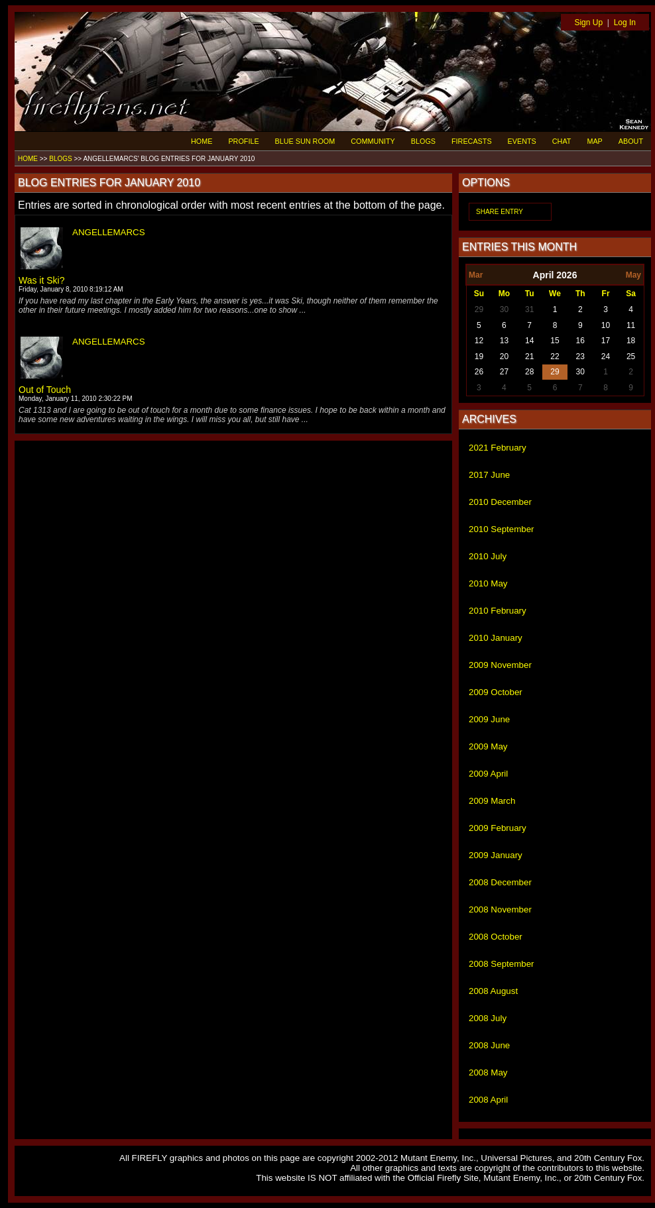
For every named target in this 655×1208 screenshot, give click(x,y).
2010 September (501, 529)
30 (504, 309)
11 (630, 325)
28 (529, 371)
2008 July (487, 1018)
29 (479, 309)
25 (630, 356)
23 (580, 356)
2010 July (487, 556)
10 (605, 325)
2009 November (500, 665)
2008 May (488, 1072)
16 (580, 340)
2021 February (497, 448)
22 (554, 356)
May (633, 275)
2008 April (488, 1100)
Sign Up (588, 22)
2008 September (501, 964)
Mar (476, 275)
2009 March (492, 801)
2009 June (489, 719)
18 (630, 340)
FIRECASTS (471, 141)
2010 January (495, 638)
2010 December (500, 502)
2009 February (497, 828)
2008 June (489, 1045)
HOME (201, 141)
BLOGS (423, 141)
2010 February (497, 611)
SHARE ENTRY (499, 211)
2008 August (493, 991)
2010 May (488, 583)
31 (529, 309)
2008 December (500, 882)
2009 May (488, 746)
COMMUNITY (373, 141)
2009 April (488, 774)
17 (605, 340)
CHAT (561, 141)
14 (529, 340)
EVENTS (522, 141)
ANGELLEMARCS (108, 232)
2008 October (495, 937)
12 (479, 340)
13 (504, 340)
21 (529, 356)
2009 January (495, 855)
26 (479, 371)
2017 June (489, 475)
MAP (594, 141)
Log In (625, 22)
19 (479, 356)
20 (504, 356)
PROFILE (243, 141)
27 (504, 371)
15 (554, 340)
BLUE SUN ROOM (305, 141)
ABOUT (631, 141)
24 (605, 356)
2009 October (495, 692)
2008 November (500, 909)
